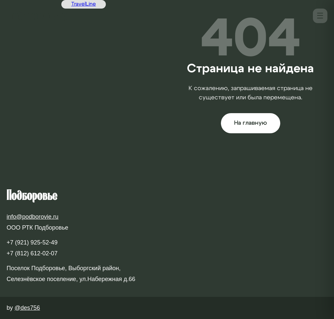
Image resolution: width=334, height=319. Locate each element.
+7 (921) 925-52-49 (32, 242)
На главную (250, 123)
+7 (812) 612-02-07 (32, 253)
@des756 (27, 307)
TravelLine (83, 4)
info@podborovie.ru (32, 216)
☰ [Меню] (320, 15)
